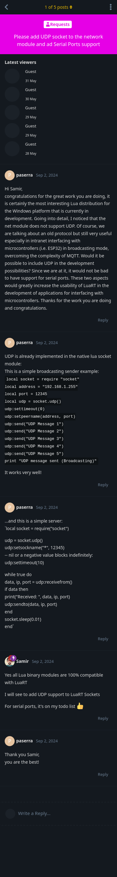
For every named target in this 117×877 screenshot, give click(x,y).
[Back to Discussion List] (6, 7)
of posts (58, 7)
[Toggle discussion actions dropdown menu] (111, 7)
